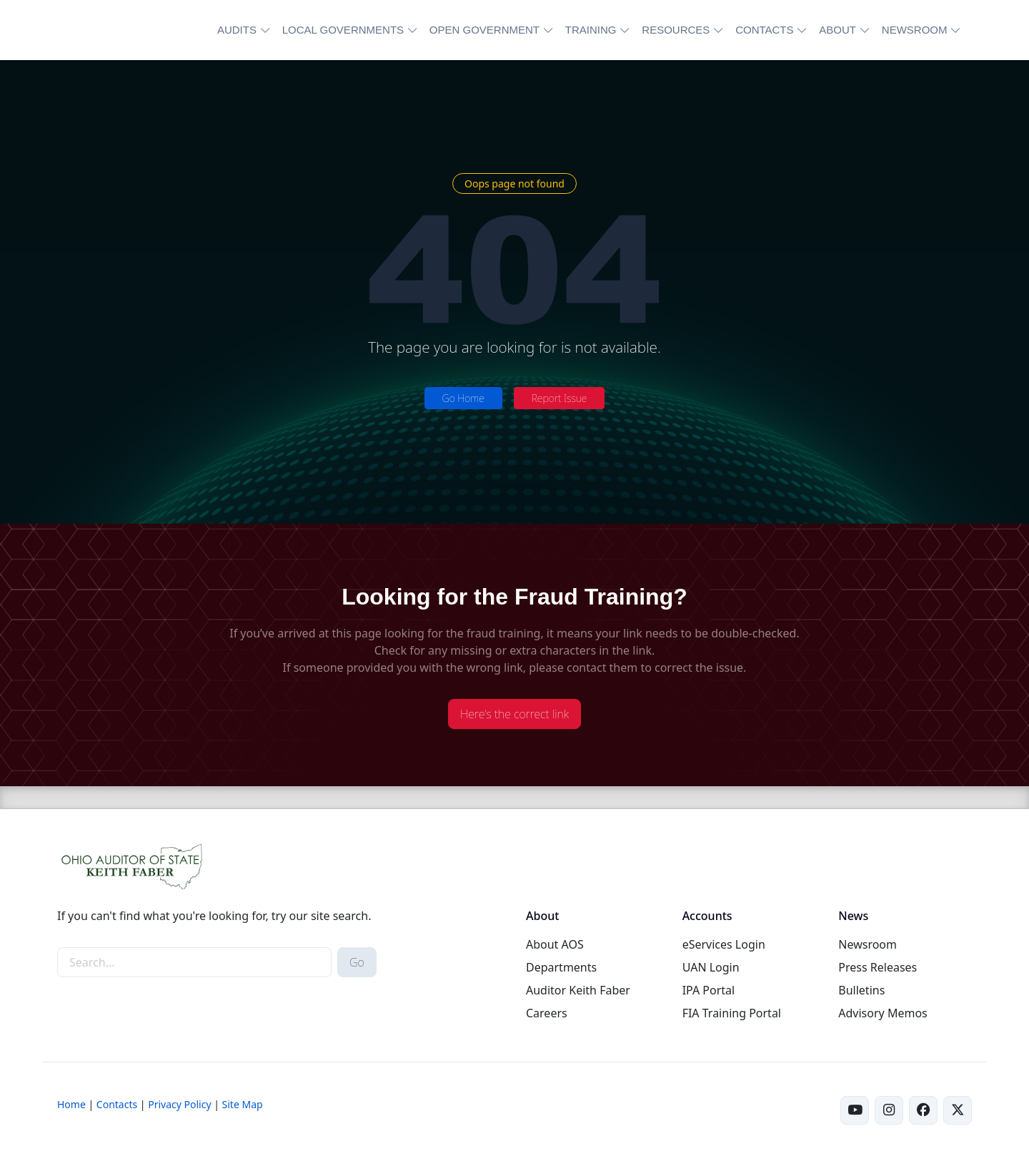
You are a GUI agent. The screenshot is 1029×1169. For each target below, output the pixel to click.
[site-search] (194, 962)
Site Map (242, 1104)
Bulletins (861, 990)
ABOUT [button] (837, 30)
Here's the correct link (514, 714)
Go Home (463, 398)
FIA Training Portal (731, 1013)
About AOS (555, 944)
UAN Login (711, 967)
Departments (561, 967)
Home (71, 1104)
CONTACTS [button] (764, 30)
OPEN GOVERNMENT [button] (484, 30)
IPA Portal (708, 990)
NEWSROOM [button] (915, 30)
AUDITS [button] (237, 30)
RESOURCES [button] (676, 30)
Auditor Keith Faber (578, 990)
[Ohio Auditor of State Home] (123, 30)
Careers (546, 1013)
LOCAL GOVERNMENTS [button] (343, 30)
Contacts (116, 1104)
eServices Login (723, 944)
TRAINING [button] (591, 30)
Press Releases (877, 967)
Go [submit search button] (356, 962)
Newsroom (867, 944)
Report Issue (559, 398)
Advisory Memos (882, 1013)
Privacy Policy (179, 1104)
